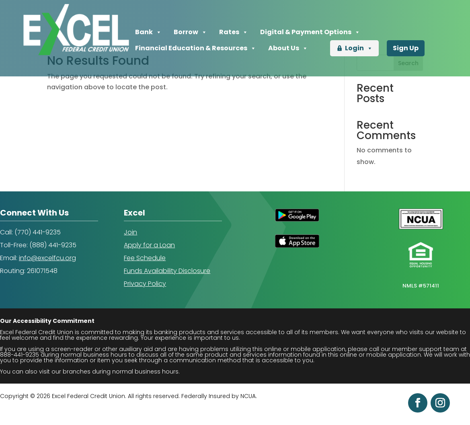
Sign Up (406, 48)
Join (130, 232)
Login (359, 48)
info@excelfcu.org (47, 258)
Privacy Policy (145, 283)
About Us (288, 48)
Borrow (190, 32)
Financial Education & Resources (195, 48)
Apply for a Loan (149, 245)
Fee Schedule (145, 258)
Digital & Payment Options (310, 32)
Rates (233, 32)
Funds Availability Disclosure (167, 270)
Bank (148, 32)
